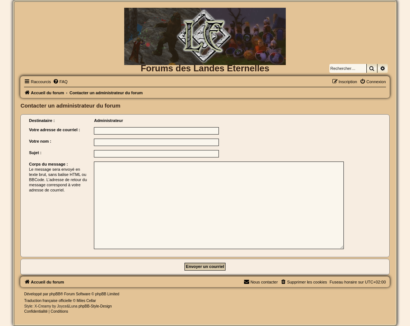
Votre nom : (40, 141)
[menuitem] (60, 81)
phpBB (54, 294)
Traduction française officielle (48, 301)
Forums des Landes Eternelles (204, 68)
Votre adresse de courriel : (54, 130)
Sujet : (35, 152)
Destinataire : (42, 120)
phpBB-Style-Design (95, 306)
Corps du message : (48, 164)
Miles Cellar (86, 301)
